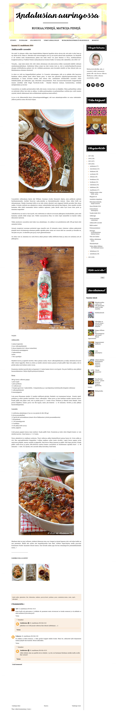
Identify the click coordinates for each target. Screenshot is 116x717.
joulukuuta (93, 166)
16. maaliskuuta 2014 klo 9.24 (38, 623)
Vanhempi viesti (76, 706)
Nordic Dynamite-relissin (26, 545)
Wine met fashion (94, 236)
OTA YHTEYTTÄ (35, 40)
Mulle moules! (94, 225)
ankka (17, 597)
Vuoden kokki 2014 (95, 213)
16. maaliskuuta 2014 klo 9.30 (30, 636)
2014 (89, 164)
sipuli (73, 597)
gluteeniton (23, 597)
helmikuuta (93, 251)
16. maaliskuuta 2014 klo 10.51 (38, 650)
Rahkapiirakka (99, 391)
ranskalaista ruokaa (63, 597)
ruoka (70, 597)
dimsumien (14, 218)
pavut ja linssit (44, 597)
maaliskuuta (93, 190)
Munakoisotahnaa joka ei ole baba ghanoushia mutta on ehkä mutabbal (99, 306)
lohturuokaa (32, 597)
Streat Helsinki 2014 (95, 206)
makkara (38, 597)
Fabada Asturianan (27, 203)
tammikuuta (93, 253)
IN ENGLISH (23, 40)
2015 (89, 161)
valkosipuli (15, 599)
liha (27, 597)
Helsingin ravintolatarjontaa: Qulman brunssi (95, 232)
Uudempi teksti (16, 706)
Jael (17, 608)
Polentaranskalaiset (95, 228)
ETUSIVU (13, 40)
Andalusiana (23, 623)
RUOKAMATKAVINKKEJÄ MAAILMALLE (75, 40)
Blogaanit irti (93, 196)
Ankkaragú (93, 215)
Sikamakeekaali (94, 243)
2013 (89, 257)
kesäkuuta (93, 182)
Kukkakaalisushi (99, 312)
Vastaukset (20, 619)
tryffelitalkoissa (21, 68)
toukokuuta (93, 184)
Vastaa (17, 616)
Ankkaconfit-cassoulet (96, 222)
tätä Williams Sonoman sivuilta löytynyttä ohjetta (49, 199)
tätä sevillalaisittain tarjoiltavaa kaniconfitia (43, 93)
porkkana (51, 597)
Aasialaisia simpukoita (96, 199)
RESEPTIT (95, 40)
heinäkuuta (93, 179)
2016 (89, 158)
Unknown (18, 636)
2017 (89, 156)
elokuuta (92, 176)
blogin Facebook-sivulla (36, 83)
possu (56, 597)
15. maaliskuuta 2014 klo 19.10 (27, 608)
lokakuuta (93, 171)
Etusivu (46, 706)
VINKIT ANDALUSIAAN (51, 40)
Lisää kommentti (17, 664)
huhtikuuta (93, 187)
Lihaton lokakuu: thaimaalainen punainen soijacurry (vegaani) (99, 363)
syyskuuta (93, 174)
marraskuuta (93, 169)
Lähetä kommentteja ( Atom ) (23, 709)
